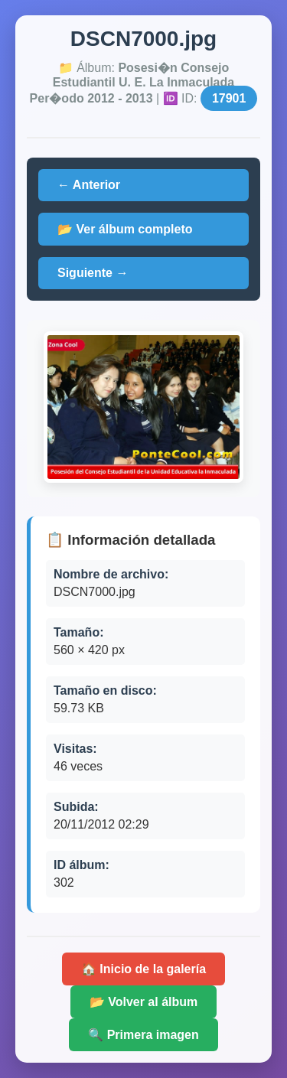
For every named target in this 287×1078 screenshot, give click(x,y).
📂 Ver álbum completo (124, 229)
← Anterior (88, 184)
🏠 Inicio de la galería (143, 968)
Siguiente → (92, 272)
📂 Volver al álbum (144, 1001)
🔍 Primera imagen (143, 1034)
